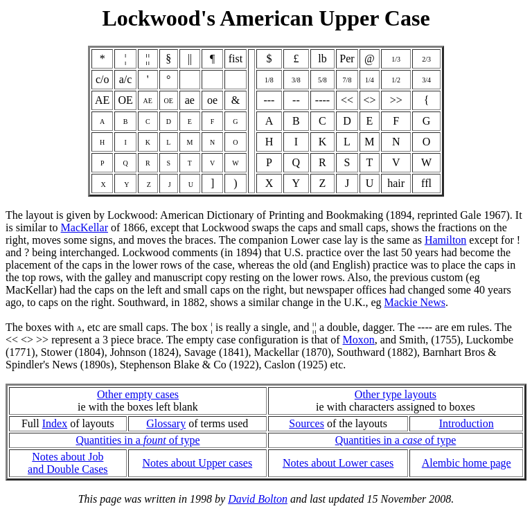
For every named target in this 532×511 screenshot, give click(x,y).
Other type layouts (395, 394)
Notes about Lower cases (338, 463)
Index (54, 423)
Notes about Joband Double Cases (68, 463)
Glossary (166, 423)
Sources (306, 423)
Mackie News (414, 302)
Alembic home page (466, 463)
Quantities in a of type (138, 440)
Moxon (359, 340)
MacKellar (84, 227)
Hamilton (445, 240)
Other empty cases (138, 394)
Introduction (466, 423)
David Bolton (257, 499)
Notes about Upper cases (197, 463)
